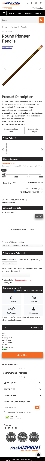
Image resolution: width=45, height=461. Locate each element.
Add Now (18, 293)
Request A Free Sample (34, 130)
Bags (19, 13)
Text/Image (11, 313)
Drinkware (28, 13)
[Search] (20, 20)
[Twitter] (9, 430)
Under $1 (38, 13)
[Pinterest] (16, 430)
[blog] (12, 430)
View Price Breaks (9, 166)
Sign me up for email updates (18, 415)
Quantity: (7, 186)
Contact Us (34, 313)
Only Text (34, 301)
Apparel (11, 13)
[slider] (4, 177)
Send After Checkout (33, 293)
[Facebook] (5, 430)
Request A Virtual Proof (11, 130)
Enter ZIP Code (8, 215)
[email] (19, 410)
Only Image (11, 301)
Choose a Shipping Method (13, 245)
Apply (39, 219)
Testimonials (38, 8)
